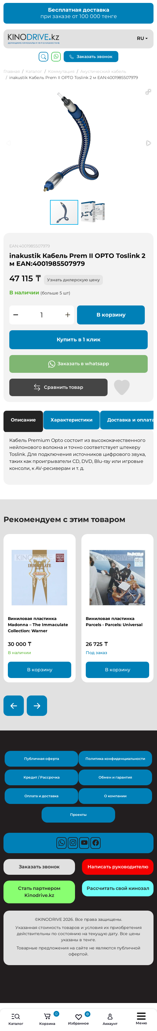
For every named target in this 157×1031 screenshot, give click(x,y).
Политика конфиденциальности (115, 758)
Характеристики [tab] (71, 420)
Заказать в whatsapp (78, 364)
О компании (115, 796)
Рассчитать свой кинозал (118, 888)
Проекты (78, 814)
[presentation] (13, 705)
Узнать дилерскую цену (73, 279)
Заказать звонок (91, 56)
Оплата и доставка (41, 796)
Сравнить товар (58, 387)
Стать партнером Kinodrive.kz (39, 892)
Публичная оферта (41, 758)
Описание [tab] (23, 420)
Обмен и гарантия (115, 777)
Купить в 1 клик (79, 339)
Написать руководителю (118, 867)
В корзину (111, 315)
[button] (148, 91)
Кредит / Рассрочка (42, 777)
